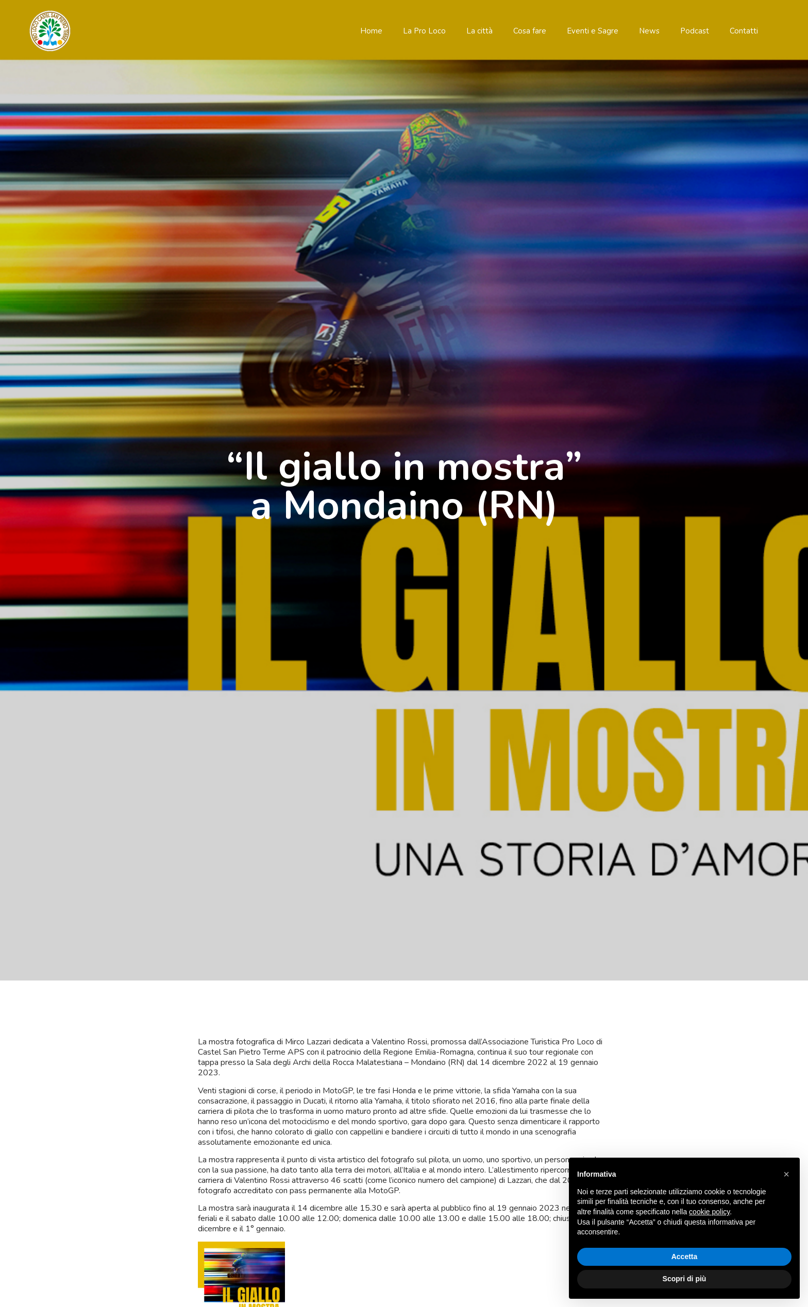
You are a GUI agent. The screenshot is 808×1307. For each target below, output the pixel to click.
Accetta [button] (684, 1256)
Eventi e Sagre (592, 31)
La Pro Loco (424, 31)
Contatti (744, 31)
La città (479, 31)
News (649, 31)
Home (371, 31)
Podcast (694, 31)
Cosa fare (529, 31)
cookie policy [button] (709, 1212)
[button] (786, 1174)
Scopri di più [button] (684, 1279)
